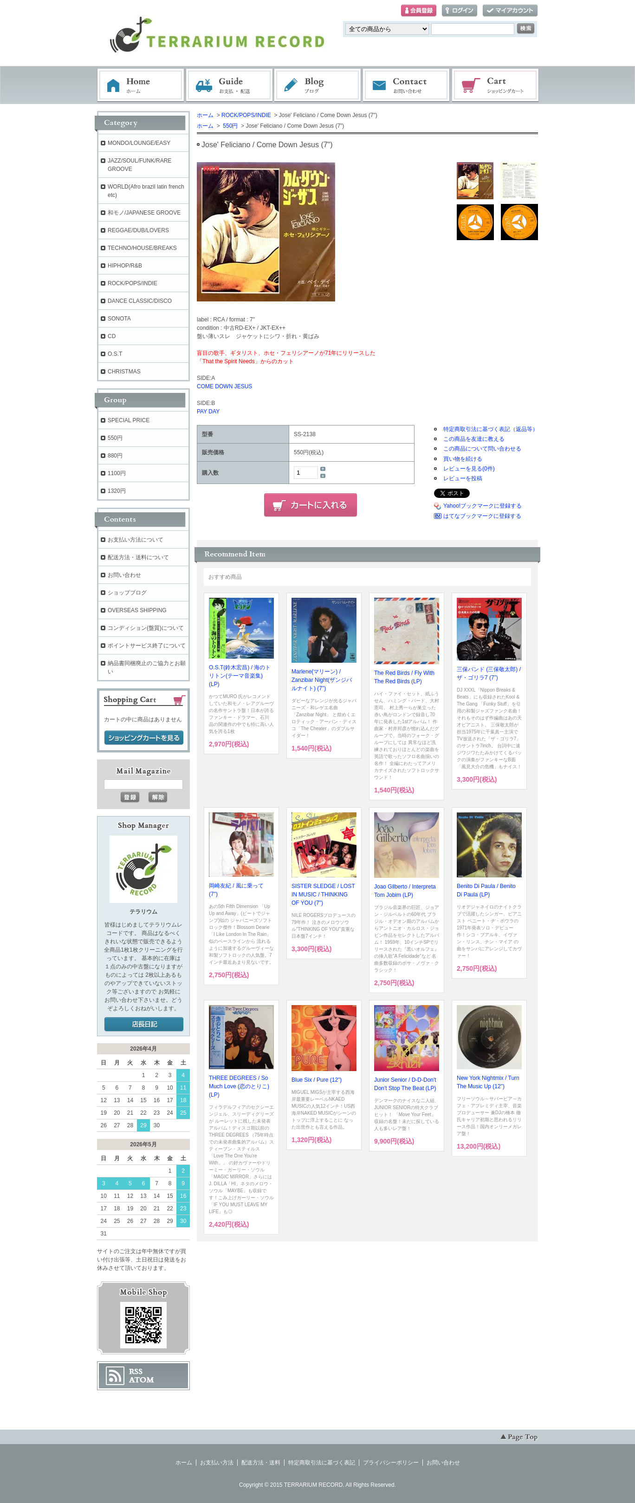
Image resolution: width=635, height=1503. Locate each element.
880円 (115, 455)
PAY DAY (208, 411)
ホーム (140, 85)
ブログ (318, 85)
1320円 (117, 491)
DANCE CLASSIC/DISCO (140, 301)
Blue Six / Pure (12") (317, 1080)
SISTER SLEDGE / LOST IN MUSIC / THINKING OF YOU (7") (323, 894)
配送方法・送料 (260, 1462)
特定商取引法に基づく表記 (321, 1462)
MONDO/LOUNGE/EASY (139, 143)
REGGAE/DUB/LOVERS (138, 230)
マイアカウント (510, 11)
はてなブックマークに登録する (482, 516)
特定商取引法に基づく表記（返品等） (490, 429)
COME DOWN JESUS (224, 386)
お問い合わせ (406, 85)
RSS (136, 1371)
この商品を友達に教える (474, 439)
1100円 (117, 473)
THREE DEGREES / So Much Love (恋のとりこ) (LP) (239, 1086)
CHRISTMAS (124, 371)
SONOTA (119, 318)
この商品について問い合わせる (482, 448)
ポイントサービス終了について (147, 645)
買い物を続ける (462, 459)
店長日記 (144, 1024)
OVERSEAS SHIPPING (137, 610)
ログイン (459, 11)
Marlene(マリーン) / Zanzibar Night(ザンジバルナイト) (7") (322, 680)
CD (112, 336)
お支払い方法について (135, 539)
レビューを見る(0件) (469, 468)
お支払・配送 (229, 85)
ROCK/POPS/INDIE (246, 115)
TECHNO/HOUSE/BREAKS (142, 248)
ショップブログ (127, 592)
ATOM (141, 1380)
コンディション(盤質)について (146, 628)
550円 (229, 126)
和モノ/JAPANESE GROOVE (144, 212)
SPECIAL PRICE (128, 420)
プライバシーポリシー (391, 1462)
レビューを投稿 (462, 478)
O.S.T (115, 354)
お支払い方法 (216, 1462)
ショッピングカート (495, 85)
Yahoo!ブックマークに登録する (482, 506)
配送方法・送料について (138, 557)
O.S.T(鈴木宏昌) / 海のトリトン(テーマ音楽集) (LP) (240, 675)
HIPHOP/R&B (125, 265)
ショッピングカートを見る (144, 738)
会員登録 (419, 11)
